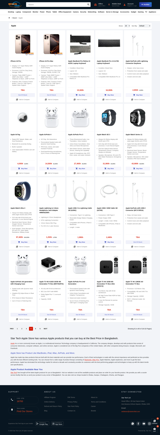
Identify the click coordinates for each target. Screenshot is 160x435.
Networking (92, 12)
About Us (94, 397)
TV (146, 12)
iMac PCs (95, 360)
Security (83, 12)
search (88, 4)
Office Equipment (64, 12)
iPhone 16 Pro (16, 61)
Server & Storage (112, 12)
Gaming (141, 12)
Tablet (54, 12)
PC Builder (145, 4)
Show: (121, 26)
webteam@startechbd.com (130, 411)
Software (101, 12)
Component (26, 12)
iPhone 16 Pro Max (46, 61)
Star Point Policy (73, 406)
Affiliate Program (50, 397)
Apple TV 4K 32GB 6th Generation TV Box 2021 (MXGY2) (106, 284)
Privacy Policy (72, 402)
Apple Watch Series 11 (134, 134)
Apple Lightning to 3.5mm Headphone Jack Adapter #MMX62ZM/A (48, 210)
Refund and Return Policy (53, 406)
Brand (15, 18)
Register (129, 5)
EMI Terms (71, 397)
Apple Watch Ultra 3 (18, 208)
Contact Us (71, 411)
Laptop (18, 12)
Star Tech (14, 372)
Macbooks (88, 360)
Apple (21, 18)
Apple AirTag (15, 134)
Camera (76, 12)
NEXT (45, 329)
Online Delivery (49, 402)
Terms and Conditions (98, 402)
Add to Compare (23, 99)
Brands (93, 411)
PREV (12, 329)
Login (135, 5)
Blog (45, 411)
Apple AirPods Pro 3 (75, 134)
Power (42, 12)
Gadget (133, 12)
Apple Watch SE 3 (103, 134)
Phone (48, 12)
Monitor (35, 12)
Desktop (11, 12)
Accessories (124, 12)
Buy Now (80, 94)
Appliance (152, 12)
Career (93, 406)
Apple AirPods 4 (45, 134)
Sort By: (134, 26)
